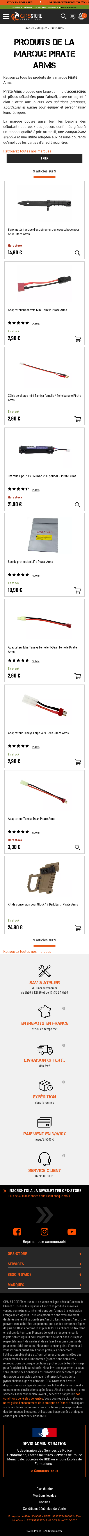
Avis (35, 324)
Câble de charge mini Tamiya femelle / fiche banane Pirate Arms (44, 398)
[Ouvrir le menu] (6, 16)
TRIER (44, 158)
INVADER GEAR (68, 7)
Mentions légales (44, 1495)
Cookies (44, 1502)
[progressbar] (44, 177)
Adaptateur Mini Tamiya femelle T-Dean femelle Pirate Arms (42, 649)
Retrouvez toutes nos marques (27, 151)
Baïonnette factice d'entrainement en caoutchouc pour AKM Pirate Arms (43, 232)
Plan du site (44, 1489)
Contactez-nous (44, 1471)
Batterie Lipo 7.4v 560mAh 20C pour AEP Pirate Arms (42, 476)
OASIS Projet (34, 1530)
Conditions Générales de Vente (44, 1509)
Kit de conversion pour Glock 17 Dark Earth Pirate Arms (43, 904)
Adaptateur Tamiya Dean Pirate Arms (31, 819)
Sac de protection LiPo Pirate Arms (30, 562)
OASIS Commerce (52, 1530)
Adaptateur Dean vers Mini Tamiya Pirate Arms (37, 310)
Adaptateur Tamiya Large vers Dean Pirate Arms (38, 733)
